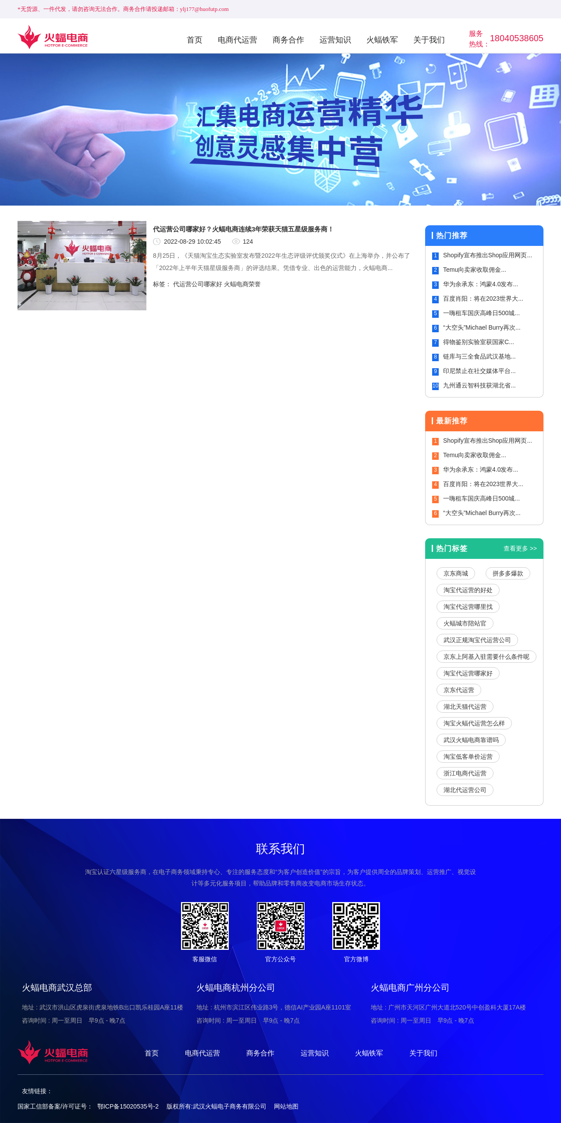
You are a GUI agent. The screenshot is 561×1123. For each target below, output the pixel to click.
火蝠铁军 (382, 40)
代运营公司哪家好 (197, 284)
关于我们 (429, 40)
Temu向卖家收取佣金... (474, 269)
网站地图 (286, 1106)
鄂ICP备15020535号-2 (128, 1106)
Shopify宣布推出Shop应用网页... (487, 255)
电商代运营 (237, 40)
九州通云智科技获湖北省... (479, 385)
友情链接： (37, 1091)
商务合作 (288, 40)
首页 (194, 40)
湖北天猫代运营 (465, 706)
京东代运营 (459, 689)
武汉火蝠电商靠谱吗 (471, 739)
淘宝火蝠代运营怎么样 (474, 723)
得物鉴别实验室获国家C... (478, 341)
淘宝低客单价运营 (468, 756)
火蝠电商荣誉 (242, 284)
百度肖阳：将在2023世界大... (483, 298)
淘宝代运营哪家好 (468, 673)
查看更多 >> (520, 548)
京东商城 (456, 573)
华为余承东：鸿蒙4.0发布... (480, 284)
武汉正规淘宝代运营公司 (477, 639)
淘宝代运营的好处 (468, 589)
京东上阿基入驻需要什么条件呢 (486, 656)
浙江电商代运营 (465, 773)
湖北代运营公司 (465, 789)
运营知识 (335, 40)
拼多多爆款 (508, 573)
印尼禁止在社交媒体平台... (479, 370)
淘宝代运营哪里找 (468, 606)
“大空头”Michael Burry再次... (482, 327)
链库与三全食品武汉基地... (479, 356)
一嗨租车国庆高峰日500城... (481, 312)
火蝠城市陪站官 (465, 623)
